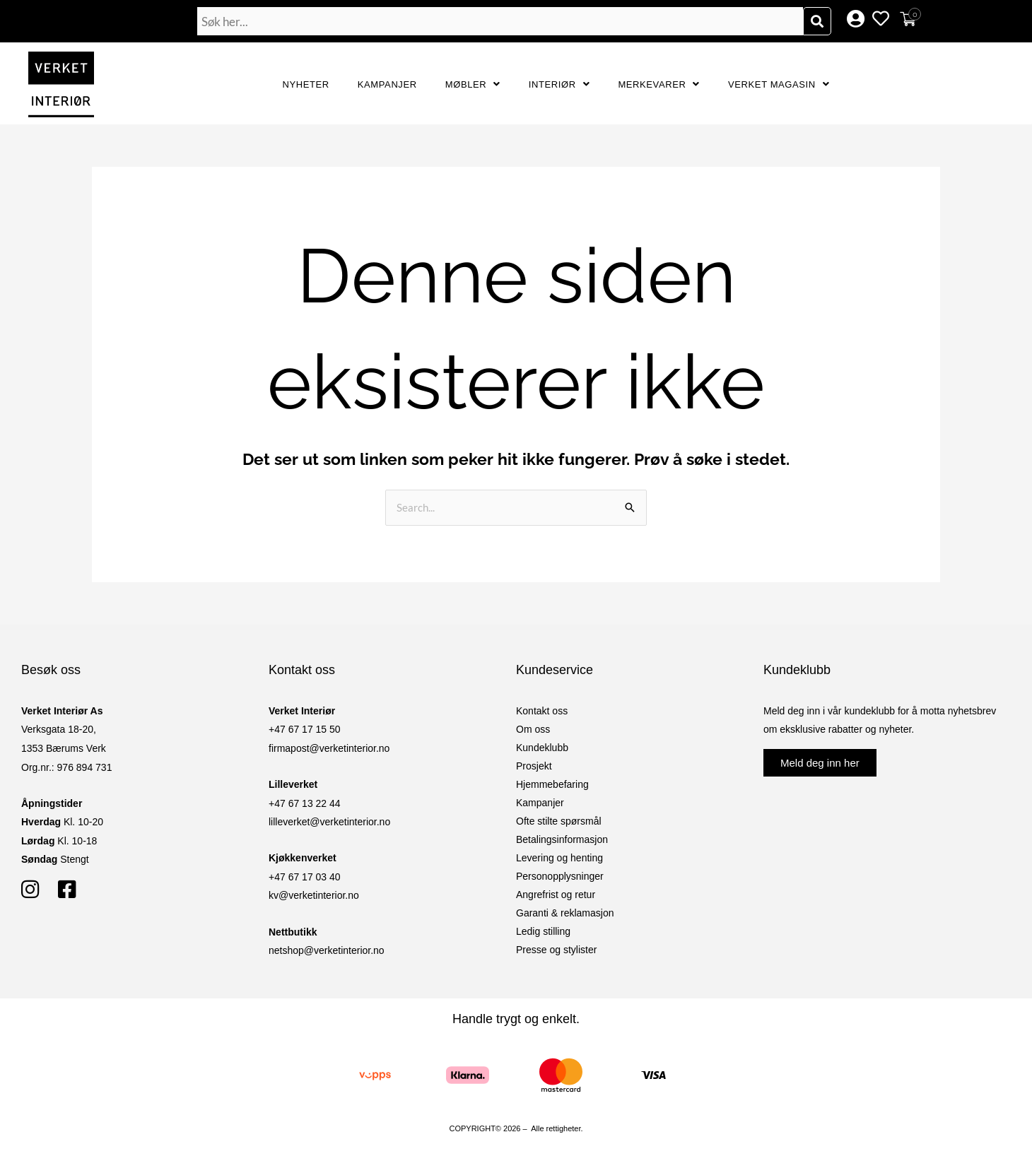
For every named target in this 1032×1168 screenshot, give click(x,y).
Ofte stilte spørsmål (559, 821)
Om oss (533, 729)
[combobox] (500, 21)
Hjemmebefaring (552, 784)
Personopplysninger (560, 876)
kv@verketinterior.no (314, 895)
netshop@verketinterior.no (327, 950)
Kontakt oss (542, 710)
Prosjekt (534, 766)
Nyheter (306, 84)
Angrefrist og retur (555, 894)
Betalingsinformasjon (562, 839)
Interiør (559, 84)
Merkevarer (659, 84)
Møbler (472, 84)
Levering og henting (559, 857)
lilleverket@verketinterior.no (329, 821)
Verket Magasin (778, 84)
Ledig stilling (543, 931)
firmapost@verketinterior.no (329, 748)
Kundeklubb (542, 747)
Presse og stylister (556, 949)
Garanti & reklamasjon (565, 913)
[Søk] (817, 21)
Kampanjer (387, 84)
